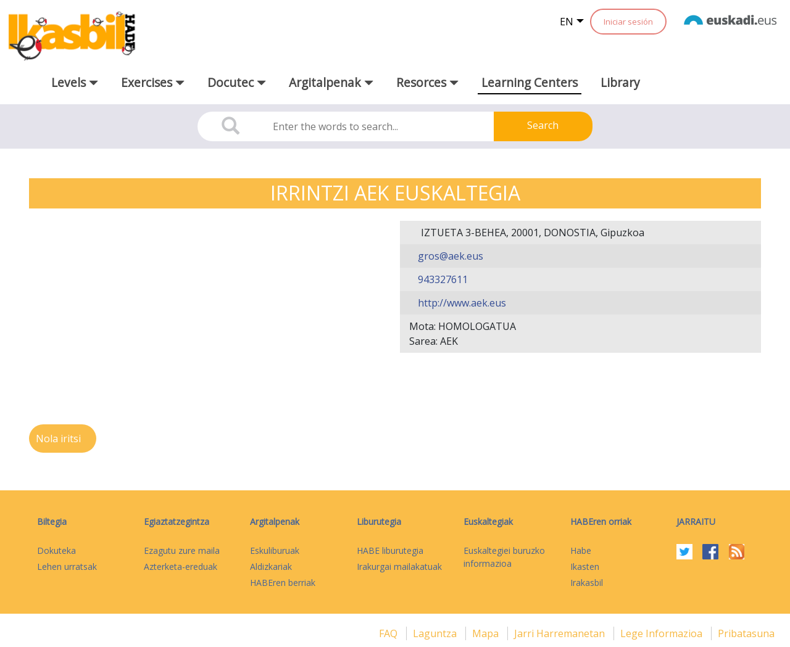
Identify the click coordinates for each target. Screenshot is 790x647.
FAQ (389, 633)
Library (620, 82)
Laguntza (436, 633)
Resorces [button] (427, 82)
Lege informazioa (662, 633)
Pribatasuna (746, 633)
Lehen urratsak (67, 566)
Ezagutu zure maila (182, 550)
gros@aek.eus (449, 256)
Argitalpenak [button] (331, 82)
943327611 (441, 279)
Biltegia (52, 521)
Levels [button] (74, 82)
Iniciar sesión (628, 21)
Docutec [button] (236, 82)
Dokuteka (56, 550)
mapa (486, 633)
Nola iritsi (59, 438)
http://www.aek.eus (460, 303)
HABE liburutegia (390, 550)
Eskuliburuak (274, 550)
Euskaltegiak (488, 521)
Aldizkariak (271, 566)
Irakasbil (586, 582)
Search (543, 125)
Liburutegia (379, 521)
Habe (580, 550)
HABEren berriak (282, 582)
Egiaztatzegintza (176, 521)
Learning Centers (529, 82)
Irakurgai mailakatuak (399, 566)
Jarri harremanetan (560, 633)
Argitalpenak (274, 521)
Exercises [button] (153, 82)
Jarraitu (695, 521)
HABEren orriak (600, 521)
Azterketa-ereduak (180, 566)
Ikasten (584, 566)
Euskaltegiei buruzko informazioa (504, 557)
